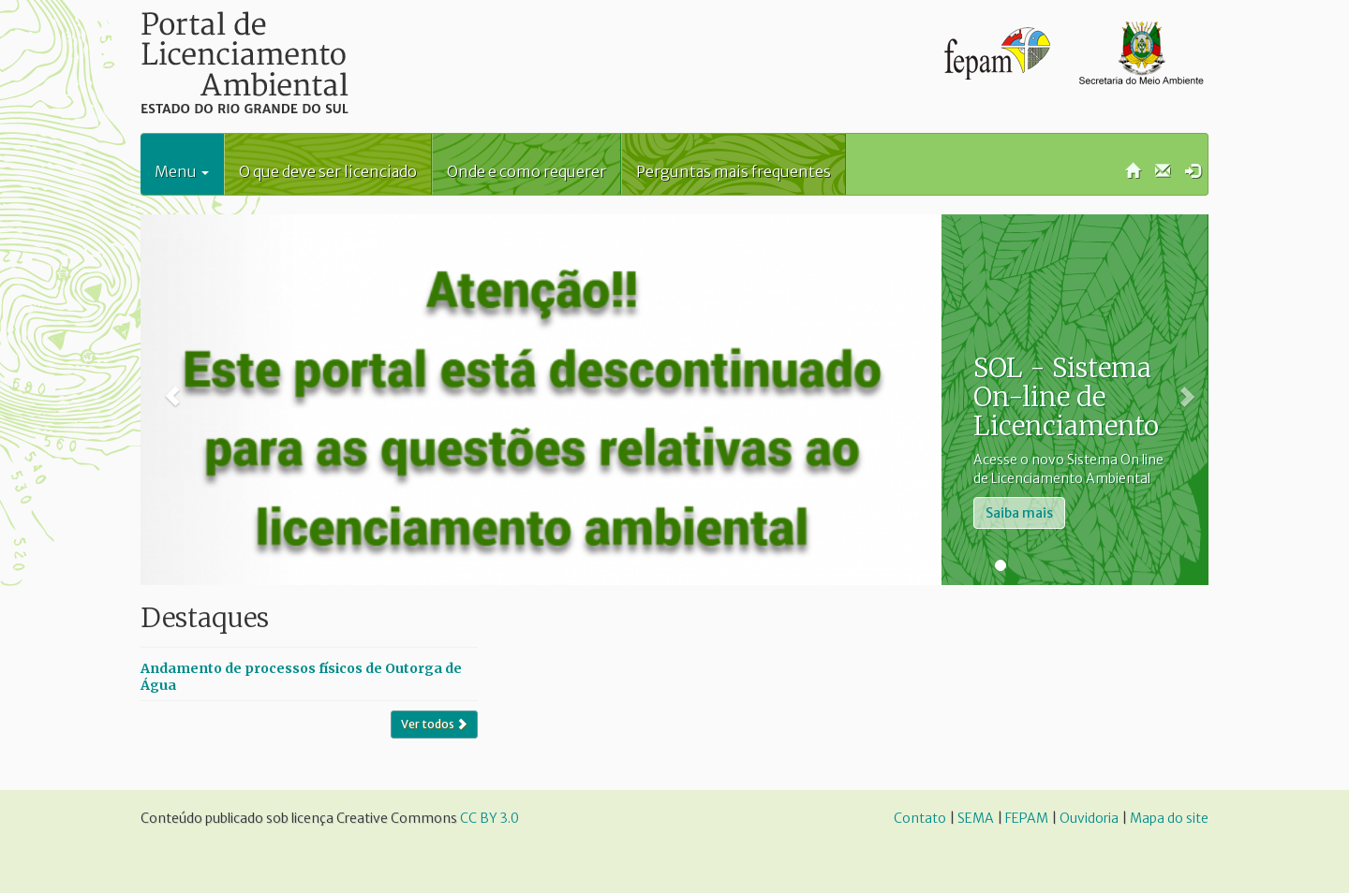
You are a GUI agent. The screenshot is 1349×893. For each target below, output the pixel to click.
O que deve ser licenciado (328, 171)
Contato (920, 818)
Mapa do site (1169, 818)
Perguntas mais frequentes (733, 171)
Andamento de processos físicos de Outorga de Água (301, 677)
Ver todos (434, 724)
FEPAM (1026, 818)
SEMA (975, 818)
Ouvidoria (1089, 818)
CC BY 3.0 (489, 818)
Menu (182, 171)
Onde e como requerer (526, 171)
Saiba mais (1019, 513)
